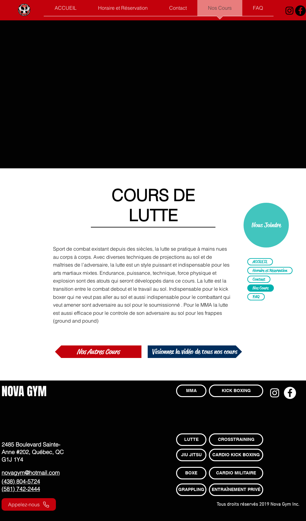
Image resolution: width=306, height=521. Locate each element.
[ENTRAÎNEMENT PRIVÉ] (236, 489)
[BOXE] (191, 473)
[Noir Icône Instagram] (289, 10)
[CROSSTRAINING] (236, 439)
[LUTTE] (191, 439)
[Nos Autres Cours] (98, 351)
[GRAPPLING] (191, 489)
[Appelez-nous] (29, 504)
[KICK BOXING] (236, 391)
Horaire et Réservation (270, 270)
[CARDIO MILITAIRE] (236, 473)
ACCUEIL (260, 261)
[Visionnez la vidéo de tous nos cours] (195, 351)
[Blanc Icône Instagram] (275, 393)
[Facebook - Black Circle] (300, 10)
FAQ (256, 296)
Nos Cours (261, 288)
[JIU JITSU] (191, 455)
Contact (259, 279)
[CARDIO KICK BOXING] (236, 455)
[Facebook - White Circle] (290, 393)
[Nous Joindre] (266, 225)
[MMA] (191, 391)
